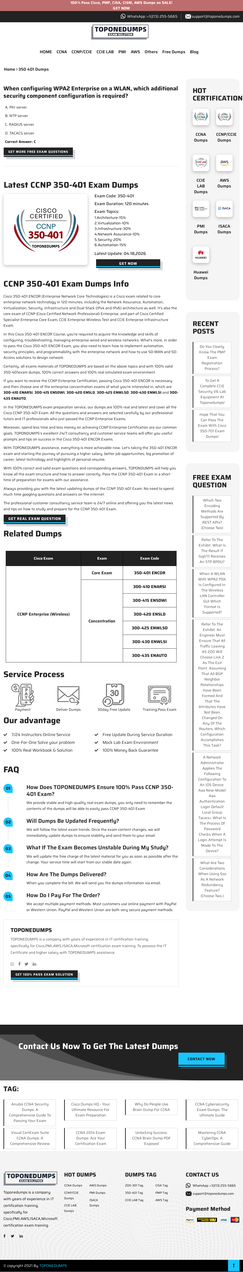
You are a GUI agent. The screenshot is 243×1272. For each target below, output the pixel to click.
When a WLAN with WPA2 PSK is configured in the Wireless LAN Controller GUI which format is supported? (212, 593)
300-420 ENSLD (80, 393)
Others (151, 52)
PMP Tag (161, 1193)
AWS (135, 52)
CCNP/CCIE (81, 52)
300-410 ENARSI (18, 393)
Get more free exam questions (38, 152)
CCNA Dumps (201, 138)
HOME (46, 52)
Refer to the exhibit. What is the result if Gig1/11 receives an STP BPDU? (212, 551)
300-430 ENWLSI (146, 393)
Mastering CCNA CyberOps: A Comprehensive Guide (212, 1138)
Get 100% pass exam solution (44, 974)
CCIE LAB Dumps (201, 186)
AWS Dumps (224, 184)
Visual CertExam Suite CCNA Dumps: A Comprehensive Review (30, 1138)
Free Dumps (173, 52)
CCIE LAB (105, 52)
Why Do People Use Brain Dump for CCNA (151, 1107)
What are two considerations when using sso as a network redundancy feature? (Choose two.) (212, 879)
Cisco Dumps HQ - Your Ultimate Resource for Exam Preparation (90, 1110)
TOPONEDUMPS (53, 1266)
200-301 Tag (134, 1185)
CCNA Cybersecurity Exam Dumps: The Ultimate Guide (212, 1110)
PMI (122, 52)
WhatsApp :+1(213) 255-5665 (214, 1185)
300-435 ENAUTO (149, 656)
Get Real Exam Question (34, 519)
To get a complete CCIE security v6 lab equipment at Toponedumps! (212, 392)
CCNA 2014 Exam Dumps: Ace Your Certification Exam (90, 1138)
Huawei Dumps (201, 275)
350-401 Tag (134, 1193)
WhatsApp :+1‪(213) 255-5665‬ (152, 16)
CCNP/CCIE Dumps (226, 138)
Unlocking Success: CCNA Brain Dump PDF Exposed (151, 1138)
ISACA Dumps (224, 229)
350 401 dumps (33, 70)
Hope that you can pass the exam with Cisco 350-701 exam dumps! (212, 426)
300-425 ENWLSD (113, 393)
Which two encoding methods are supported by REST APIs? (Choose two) (212, 514)
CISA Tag (161, 1185)
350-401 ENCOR (149, 573)
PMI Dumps (201, 229)
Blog (194, 52)
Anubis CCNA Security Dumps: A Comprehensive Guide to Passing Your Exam (30, 1113)
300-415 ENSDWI (49, 393)
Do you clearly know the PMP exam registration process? (212, 358)
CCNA (62, 52)
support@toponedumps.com (216, 16)
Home (9, 70)
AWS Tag (161, 1200)
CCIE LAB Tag (134, 1200)
